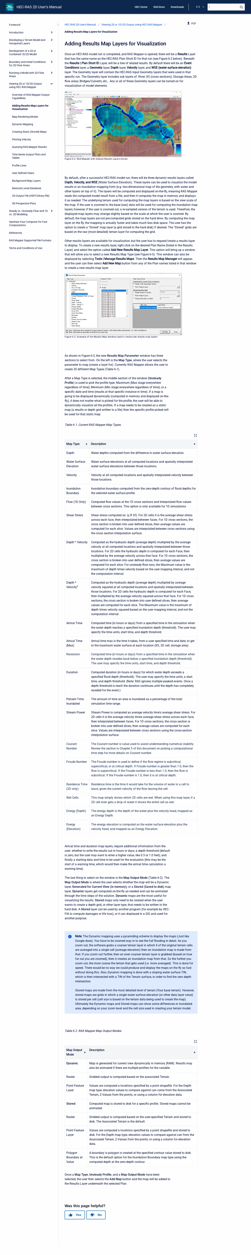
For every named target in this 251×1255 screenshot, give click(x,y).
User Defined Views (23, 173)
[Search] (226, 7)
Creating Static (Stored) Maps (29, 131)
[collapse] (51, 83)
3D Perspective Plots (24, 203)
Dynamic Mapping (22, 124)
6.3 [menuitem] (198, 6)
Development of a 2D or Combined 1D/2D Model (23, 52)
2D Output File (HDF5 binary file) (30, 195)
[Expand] (51, 32)
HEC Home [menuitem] (141, 6)
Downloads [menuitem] (177, 6)
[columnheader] (77, 443)
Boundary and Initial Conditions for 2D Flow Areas (27, 63)
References (15, 232)
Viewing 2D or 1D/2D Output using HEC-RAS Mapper (25, 85)
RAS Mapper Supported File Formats (30, 240)
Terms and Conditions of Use (25, 248)
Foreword (14, 24)
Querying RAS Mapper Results (29, 146)
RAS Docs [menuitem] (159, 6)
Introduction (16, 32)
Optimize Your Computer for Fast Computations (28, 223)
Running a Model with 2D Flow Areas (26, 74)
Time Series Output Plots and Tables (29, 156)
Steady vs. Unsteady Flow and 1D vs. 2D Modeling (28, 212)
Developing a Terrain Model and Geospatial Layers (27, 41)
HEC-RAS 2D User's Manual (39, 7)
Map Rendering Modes (25, 116)
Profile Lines (19, 165)
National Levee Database (26, 188)
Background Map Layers (26, 180)
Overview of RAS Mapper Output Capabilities (31, 96)
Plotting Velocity (21, 139)
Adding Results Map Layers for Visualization (30, 107)
